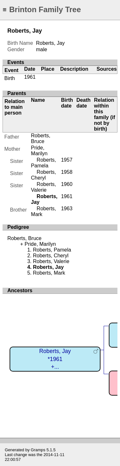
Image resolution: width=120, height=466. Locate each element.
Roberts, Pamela (43, 162)
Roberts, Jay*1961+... (55, 359)
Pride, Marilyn (39, 150)
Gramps (38, 449)
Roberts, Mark (49, 273)
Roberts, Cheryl (43, 175)
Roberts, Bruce (40, 138)
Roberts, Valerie (43, 187)
